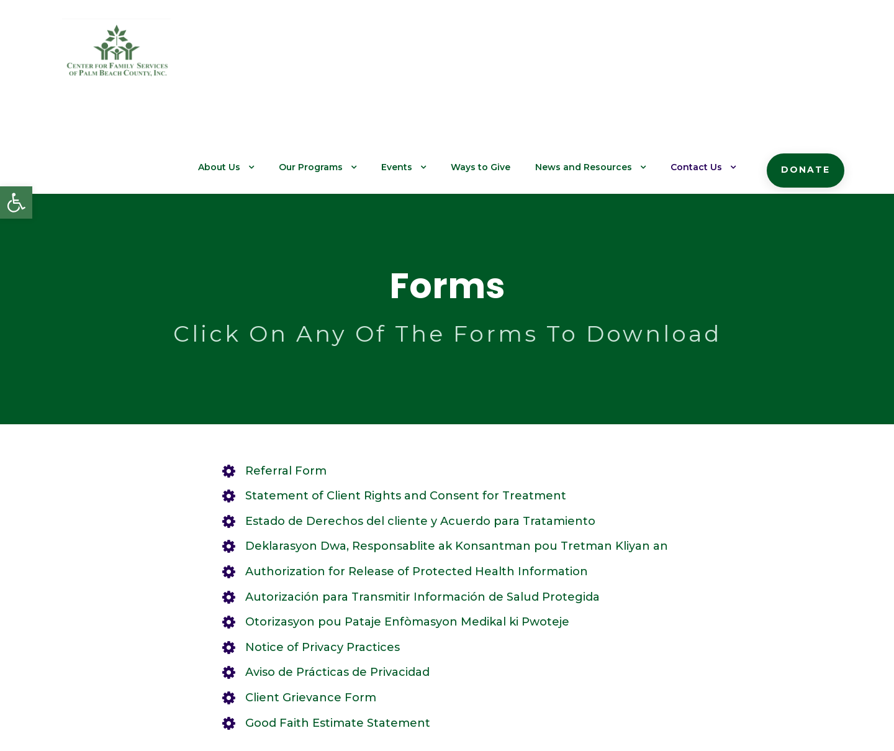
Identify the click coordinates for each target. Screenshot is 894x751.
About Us (254, 56)
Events (424, 56)
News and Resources (599, 56)
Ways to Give (504, 56)
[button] (16, 202)
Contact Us (705, 56)
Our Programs (342, 56)
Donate (808, 59)
